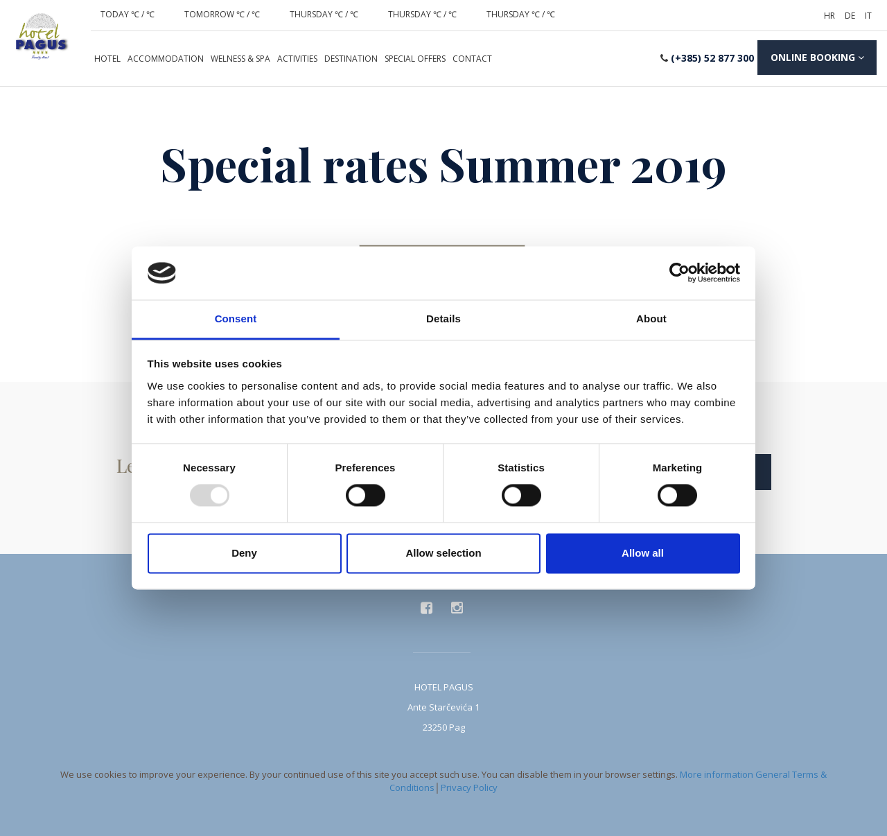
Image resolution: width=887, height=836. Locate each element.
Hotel (107, 58)
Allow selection (443, 553)
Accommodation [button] (166, 58)
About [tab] (651, 318)
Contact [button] (472, 58)
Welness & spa (240, 58)
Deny (244, 553)
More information (716, 772)
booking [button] (816, 57)
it (868, 15)
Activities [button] (297, 58)
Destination (351, 58)
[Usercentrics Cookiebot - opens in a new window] (679, 273)
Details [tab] (443, 318)
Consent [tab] (236, 318)
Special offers (415, 58)
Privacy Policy (469, 784)
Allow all (643, 553)
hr (829, 15)
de (850, 15)
